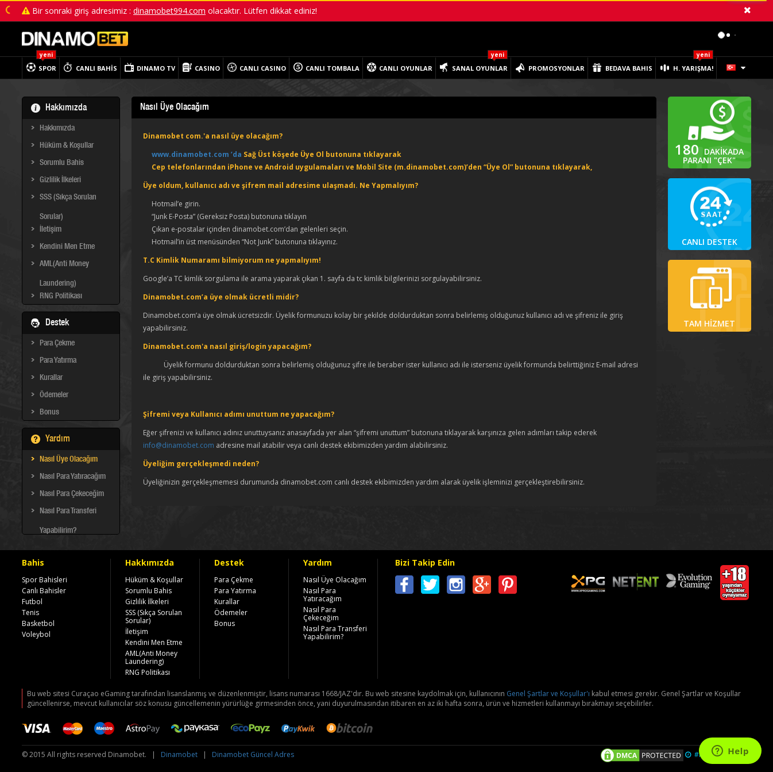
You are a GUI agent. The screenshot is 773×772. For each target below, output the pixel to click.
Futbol (32, 601)
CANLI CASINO (262, 68)
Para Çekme (57, 344)
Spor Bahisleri (44, 580)
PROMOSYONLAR (556, 68)
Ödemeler (54, 395)
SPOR (47, 68)
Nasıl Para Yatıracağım (73, 477)
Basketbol (38, 623)
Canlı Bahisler (44, 591)
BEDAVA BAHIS (628, 68)
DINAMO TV (156, 68)
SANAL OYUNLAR (480, 68)
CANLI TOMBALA (333, 68)
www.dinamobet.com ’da (197, 154)
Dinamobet (179, 754)
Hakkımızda (57, 129)
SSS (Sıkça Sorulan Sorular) (68, 199)
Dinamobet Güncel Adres (253, 754)
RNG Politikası (61, 297)
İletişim (50, 230)
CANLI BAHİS (96, 68)
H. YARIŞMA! (693, 68)
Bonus (49, 413)
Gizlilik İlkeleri (60, 180)
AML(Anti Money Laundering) (64, 266)
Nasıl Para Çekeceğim (72, 494)
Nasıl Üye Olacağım (69, 460)
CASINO (207, 68)
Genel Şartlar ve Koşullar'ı (548, 693)
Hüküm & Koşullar (67, 146)
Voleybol (36, 634)
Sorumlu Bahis (62, 163)
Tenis (30, 612)
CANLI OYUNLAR (405, 68)
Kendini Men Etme (67, 247)
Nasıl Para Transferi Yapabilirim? (68, 513)
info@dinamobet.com (178, 445)
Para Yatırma (58, 361)
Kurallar (51, 378)
